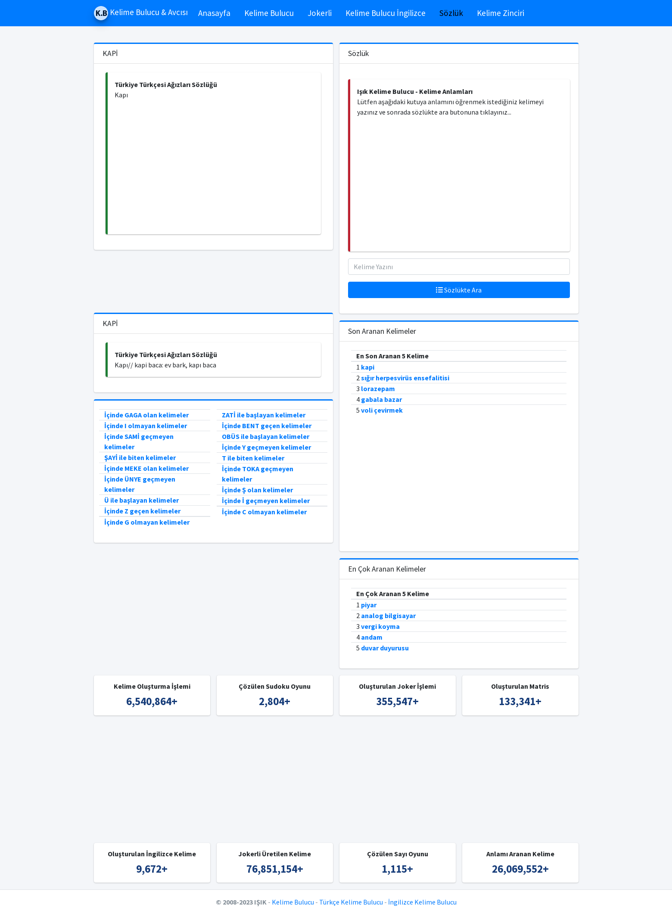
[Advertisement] (214, 167)
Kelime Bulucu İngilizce (385, 13)
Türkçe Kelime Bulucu (351, 902)
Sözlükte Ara (459, 290)
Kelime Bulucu (269, 13)
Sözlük (451, 13)
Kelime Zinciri (500, 13)
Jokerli (320, 13)
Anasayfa (214, 13)
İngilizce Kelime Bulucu (422, 902)
